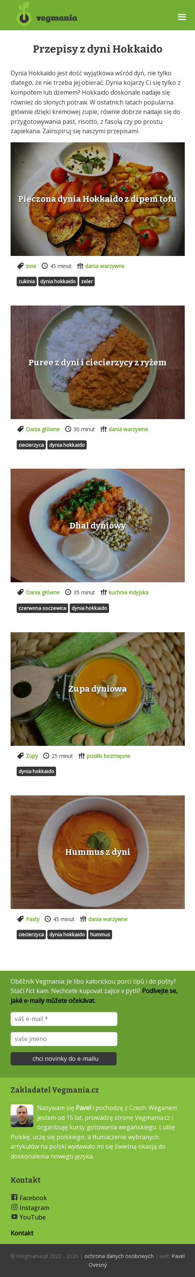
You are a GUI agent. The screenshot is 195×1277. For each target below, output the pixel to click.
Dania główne (43, 429)
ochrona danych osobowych (119, 1256)
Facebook (33, 1198)
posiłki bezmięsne (108, 755)
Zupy (32, 755)
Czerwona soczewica (42, 608)
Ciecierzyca (31, 444)
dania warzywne (105, 266)
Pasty (32, 919)
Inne (31, 266)
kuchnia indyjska (128, 592)
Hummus (100, 934)
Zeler (87, 281)
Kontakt (22, 1233)
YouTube (33, 1217)
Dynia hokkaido (58, 281)
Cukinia (27, 281)
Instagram (34, 1208)
